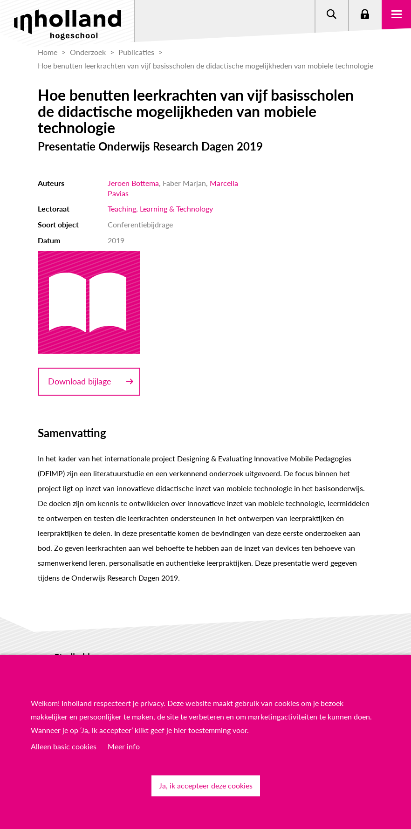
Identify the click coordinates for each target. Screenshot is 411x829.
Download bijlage (79, 381)
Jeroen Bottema (133, 182)
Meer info (124, 746)
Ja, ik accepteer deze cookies (206, 785)
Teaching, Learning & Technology (160, 208)
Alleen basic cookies (63, 746)
